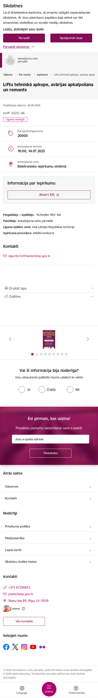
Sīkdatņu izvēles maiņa (21, 562)
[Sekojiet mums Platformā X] (15, 647)
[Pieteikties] (50, 453)
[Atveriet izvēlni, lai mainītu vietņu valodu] (22, 690)
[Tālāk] (88, 339)
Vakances (11, 486)
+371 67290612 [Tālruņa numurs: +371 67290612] (19, 587)
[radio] (24, 389)
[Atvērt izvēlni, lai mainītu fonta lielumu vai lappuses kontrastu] (76, 690)
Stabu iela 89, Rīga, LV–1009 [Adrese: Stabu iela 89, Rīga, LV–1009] (28, 601)
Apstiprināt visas (71, 38)
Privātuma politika (17, 526)
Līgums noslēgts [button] (15, 119)
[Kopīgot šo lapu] (49, 296)
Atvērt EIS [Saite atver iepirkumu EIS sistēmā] (47, 195)
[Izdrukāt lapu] (49, 288)
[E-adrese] (11, 608)
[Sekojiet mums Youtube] (33, 646)
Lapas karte (13, 550)
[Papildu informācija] (23, 608)
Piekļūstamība (14, 538)
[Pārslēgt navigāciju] (49, 689)
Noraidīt (24, 38)
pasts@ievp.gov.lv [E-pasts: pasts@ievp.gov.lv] (20, 594)
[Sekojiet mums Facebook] (6, 647)
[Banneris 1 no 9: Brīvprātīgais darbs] (49, 339)
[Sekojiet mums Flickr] (42, 646)
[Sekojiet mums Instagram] (24, 647)
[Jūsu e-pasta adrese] (50, 439)
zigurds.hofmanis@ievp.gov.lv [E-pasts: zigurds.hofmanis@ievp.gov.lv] (29, 256)
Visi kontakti (24, 621)
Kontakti (11, 498)
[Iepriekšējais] (10, 339)
